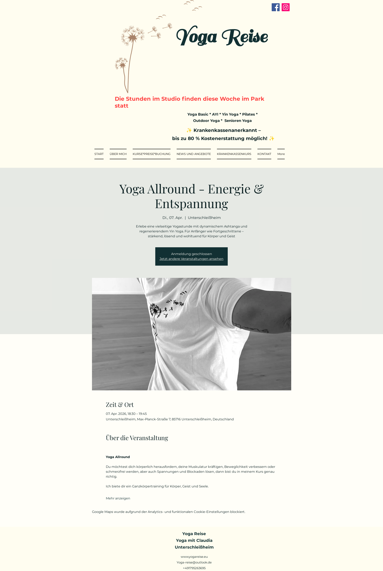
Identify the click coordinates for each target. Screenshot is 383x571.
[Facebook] (276, 7)
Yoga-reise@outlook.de (194, 562)
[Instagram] (286, 7)
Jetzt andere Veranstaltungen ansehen (191, 259)
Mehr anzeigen (118, 498)
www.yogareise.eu (194, 557)
